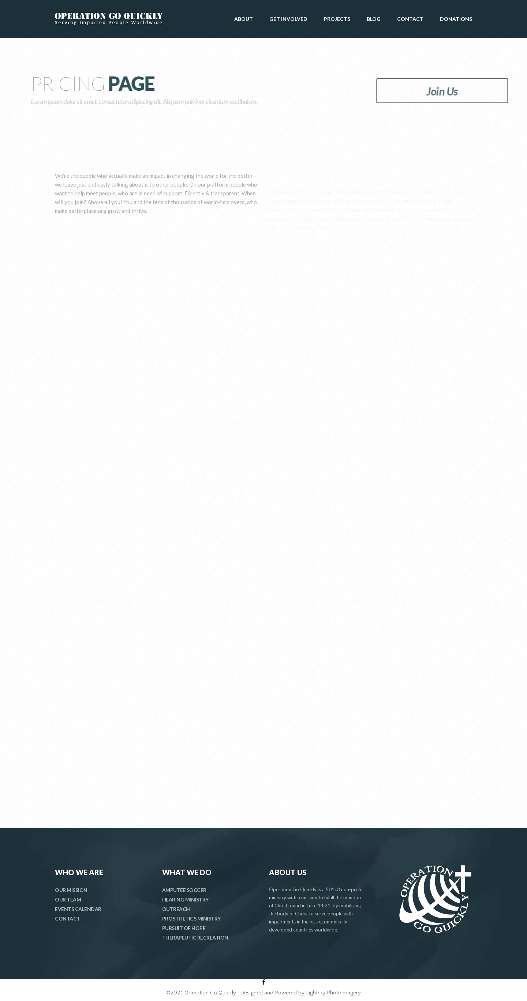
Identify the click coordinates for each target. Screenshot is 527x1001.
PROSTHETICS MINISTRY (191, 918)
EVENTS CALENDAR (78, 909)
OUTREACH (176, 909)
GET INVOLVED (288, 19)
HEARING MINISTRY (185, 899)
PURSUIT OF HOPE (184, 928)
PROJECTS (337, 19)
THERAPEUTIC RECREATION (195, 937)
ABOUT (243, 19)
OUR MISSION (71, 890)
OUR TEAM (68, 899)
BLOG (374, 19)
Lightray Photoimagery (333, 993)
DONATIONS (456, 19)
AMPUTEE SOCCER (184, 890)
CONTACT (410, 19)
